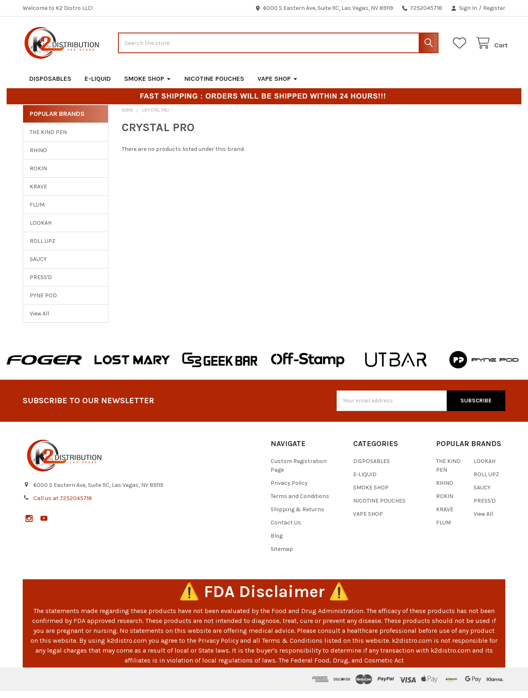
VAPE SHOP (277, 85)
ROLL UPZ (42, 247)
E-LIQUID (98, 85)
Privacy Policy (289, 490)
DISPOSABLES (50, 85)
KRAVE (38, 193)
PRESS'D (41, 283)
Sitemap (282, 555)
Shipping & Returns (297, 516)
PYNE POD (43, 302)
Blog (277, 542)
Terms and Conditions (300, 503)
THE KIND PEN (48, 139)
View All (39, 320)
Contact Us (286, 529)
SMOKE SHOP (147, 85)
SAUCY (38, 265)
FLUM (37, 211)
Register (494, 8)
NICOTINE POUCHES (214, 85)
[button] (44, 366)
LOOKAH (41, 229)
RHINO (38, 157)
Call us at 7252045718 (62, 504)
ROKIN (38, 175)
